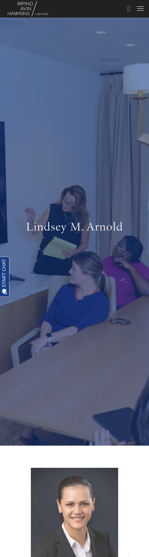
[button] (140, 9)
